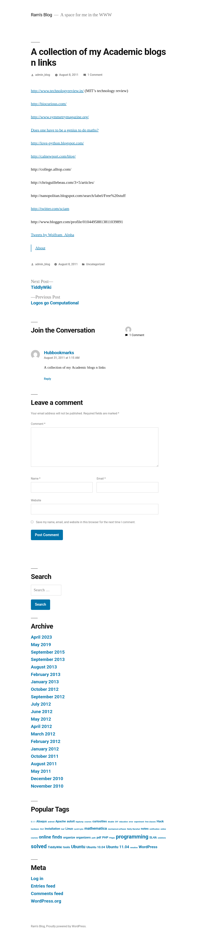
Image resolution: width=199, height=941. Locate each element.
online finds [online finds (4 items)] (50, 837)
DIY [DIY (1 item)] (116, 822)
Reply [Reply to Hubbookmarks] (47, 379)
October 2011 (45, 756)
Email (101, 478)
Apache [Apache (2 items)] (60, 821)
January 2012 (45, 749)
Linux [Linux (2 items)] (69, 828)
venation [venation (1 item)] (134, 847)
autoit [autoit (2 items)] (71, 821)
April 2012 (41, 726)
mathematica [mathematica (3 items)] (96, 828)
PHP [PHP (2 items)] (105, 837)
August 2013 (44, 667)
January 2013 (45, 681)
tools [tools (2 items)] (66, 847)
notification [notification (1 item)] (155, 829)
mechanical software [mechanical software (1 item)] (117, 829)
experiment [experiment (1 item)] (139, 822)
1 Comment (94, 75)
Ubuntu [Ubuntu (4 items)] (78, 846)
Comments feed (47, 893)
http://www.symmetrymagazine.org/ (60, 117)
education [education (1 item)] (123, 822)
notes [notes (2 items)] (145, 828)
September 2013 (48, 659)
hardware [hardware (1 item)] (35, 829)
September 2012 (48, 696)
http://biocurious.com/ (49, 103)
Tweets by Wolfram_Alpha (52, 234)
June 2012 (41, 711)
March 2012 (43, 734)
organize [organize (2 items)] (69, 837)
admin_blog (42, 75)
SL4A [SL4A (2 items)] (153, 837)
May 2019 (41, 644)
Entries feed (43, 886)
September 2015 (48, 652)
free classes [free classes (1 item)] (150, 822)
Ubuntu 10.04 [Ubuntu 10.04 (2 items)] (95, 847)
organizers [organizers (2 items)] (83, 837)
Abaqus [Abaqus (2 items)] (41, 821)
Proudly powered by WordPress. (66, 926)
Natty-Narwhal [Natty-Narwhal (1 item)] (133, 829)
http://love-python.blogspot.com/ (57, 143)
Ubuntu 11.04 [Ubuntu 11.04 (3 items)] (117, 847)
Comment (38, 424)
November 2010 (47, 786)
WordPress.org (46, 901)
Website (36, 500)
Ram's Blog (41, 14)
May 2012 (41, 719)
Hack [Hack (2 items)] (160, 821)
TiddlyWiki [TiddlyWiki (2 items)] (55, 847)
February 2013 (45, 674)
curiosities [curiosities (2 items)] (99, 821)
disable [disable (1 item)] (111, 822)
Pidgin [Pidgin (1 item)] (112, 838)
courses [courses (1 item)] (88, 822)
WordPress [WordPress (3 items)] (148, 847)
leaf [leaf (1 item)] (62, 829)
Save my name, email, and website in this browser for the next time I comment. (86, 522)
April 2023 (41, 637)
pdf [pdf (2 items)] (99, 837)
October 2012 (45, 689)
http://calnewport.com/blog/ (53, 156)
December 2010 (47, 778)
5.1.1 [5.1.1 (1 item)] (33, 822)
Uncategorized (95, 264)
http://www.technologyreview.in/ (57, 90)
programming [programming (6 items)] (132, 837)
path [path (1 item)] (93, 838)
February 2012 (45, 741)
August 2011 (44, 763)
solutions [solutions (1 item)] (162, 838)
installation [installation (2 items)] (52, 828)
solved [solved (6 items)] (39, 846)
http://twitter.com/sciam (50, 208)
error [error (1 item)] (131, 822)
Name (35, 478)
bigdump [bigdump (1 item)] (79, 822)
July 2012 (41, 704)
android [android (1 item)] (51, 822)
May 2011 (41, 771)
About (40, 248)
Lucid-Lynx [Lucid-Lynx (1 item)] (78, 829)
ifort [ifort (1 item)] (42, 829)
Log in (37, 878)
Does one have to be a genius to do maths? (65, 130)
